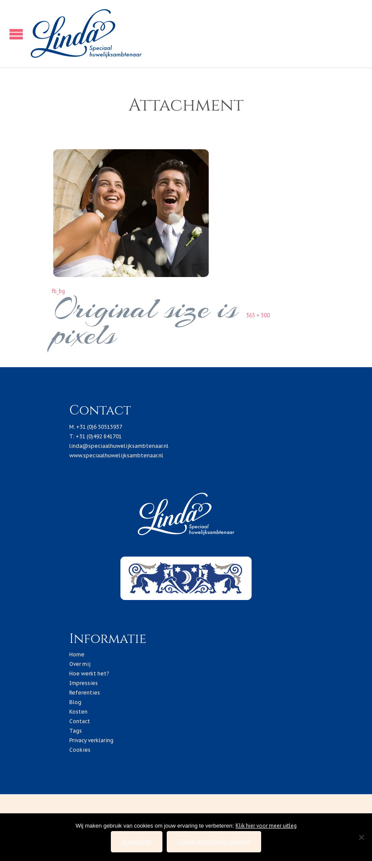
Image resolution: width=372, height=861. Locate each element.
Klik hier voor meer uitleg (266, 825)
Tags (75, 730)
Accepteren (136, 841)
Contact (79, 721)
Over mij (80, 664)
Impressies (83, 683)
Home (76, 654)
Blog (75, 702)
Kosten (78, 711)
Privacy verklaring (91, 740)
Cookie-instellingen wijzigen (214, 841)
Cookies (80, 750)
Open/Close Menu (14, 34)
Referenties (84, 692)
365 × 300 (258, 315)
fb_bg (58, 291)
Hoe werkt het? (89, 673)
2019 (155, 805)
